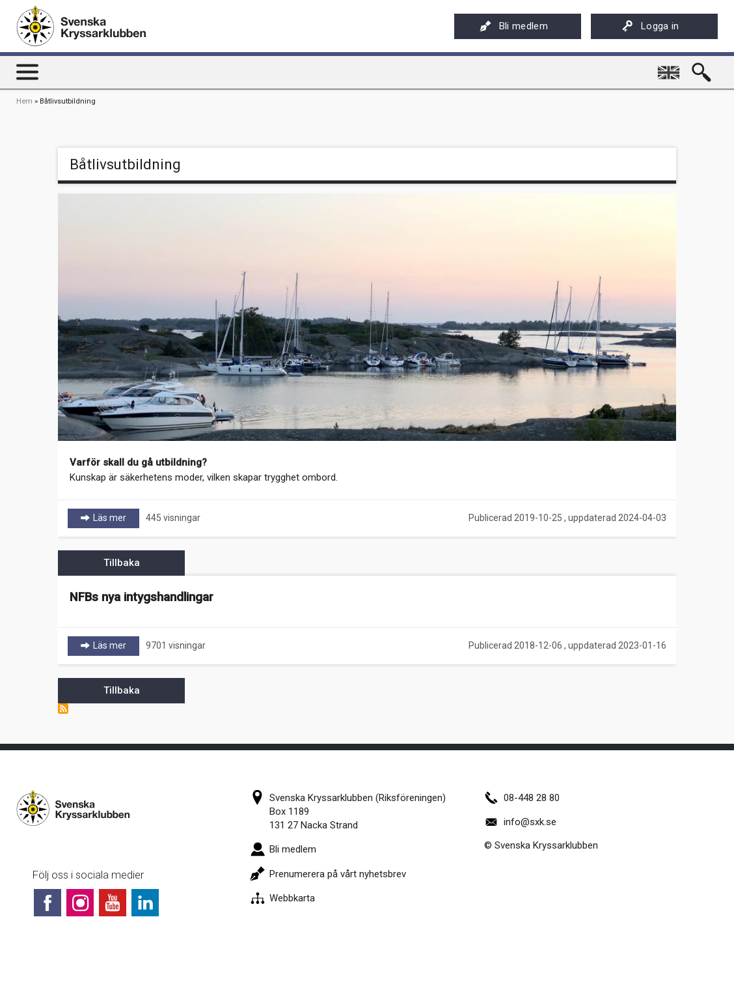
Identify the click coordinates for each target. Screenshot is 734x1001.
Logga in (650, 26)
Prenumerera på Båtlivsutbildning (63, 708)
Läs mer (116, 517)
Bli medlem (514, 26)
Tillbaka (121, 563)
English (670, 68)
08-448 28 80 (522, 798)
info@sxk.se (520, 822)
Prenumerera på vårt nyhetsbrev (328, 874)
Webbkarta (282, 898)
